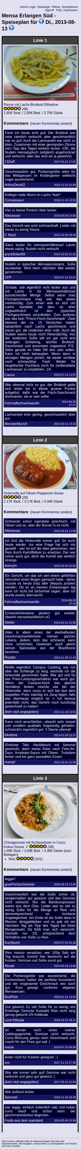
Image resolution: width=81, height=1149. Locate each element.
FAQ (59, 10)
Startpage (44, 6)
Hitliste (56, 6)
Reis (11, 859)
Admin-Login (28, 6)
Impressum (70, 10)
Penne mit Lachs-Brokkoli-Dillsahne (31, 104)
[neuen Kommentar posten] (51, 123)
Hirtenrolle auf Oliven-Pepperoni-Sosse (34, 493)
